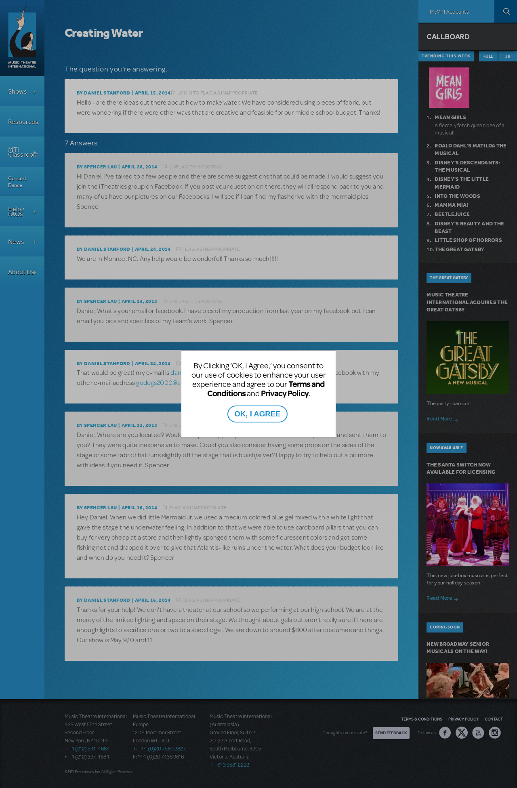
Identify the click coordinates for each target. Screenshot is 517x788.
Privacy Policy (285, 393)
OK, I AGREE (257, 414)
